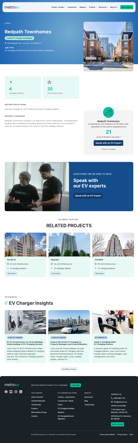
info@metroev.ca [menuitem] (119, 402)
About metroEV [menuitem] (37, 397)
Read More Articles (69, 369)
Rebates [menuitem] (61, 412)
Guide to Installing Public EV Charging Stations (105, 343)
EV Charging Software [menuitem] (66, 408)
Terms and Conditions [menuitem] (107, 434)
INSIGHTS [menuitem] (87, 393)
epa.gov (113, 149)
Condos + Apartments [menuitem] (66, 397)
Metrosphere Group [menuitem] (38, 412)
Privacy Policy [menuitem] (122, 434)
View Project (12, 273)
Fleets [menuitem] (60, 405)
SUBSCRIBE (75, 385)
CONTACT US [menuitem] (116, 394)
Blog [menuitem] (86, 401)
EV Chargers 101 (100, 337)
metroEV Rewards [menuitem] (38, 401)
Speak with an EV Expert (108, 143)
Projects (92, 7)
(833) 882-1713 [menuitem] (118, 398)
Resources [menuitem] (88, 397)
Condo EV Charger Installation (19, 38)
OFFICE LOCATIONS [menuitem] (118, 406)
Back (8, 23)
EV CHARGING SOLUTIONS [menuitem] (67, 393)
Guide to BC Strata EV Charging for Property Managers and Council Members (68, 343)
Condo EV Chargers (15, 337)
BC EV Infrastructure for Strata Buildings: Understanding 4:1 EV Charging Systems (25, 343)
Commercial (71, 7)
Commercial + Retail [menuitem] (65, 401)
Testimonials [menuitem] (36, 405)
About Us (113, 7)
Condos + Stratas (57, 7)
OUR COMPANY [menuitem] (36, 393)
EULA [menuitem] (131, 434)
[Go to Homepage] (12, 7)
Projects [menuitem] (34, 408)
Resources (102, 7)
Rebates (83, 7)
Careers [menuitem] (34, 416)
